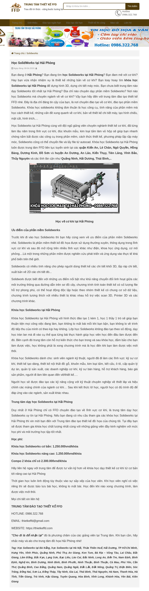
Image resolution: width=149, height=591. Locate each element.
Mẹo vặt (114, 22)
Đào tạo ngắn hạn (52, 22)
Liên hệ (128, 22)
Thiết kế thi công (96, 22)
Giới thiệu (32, 22)
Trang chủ (17, 22)
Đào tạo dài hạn (74, 22)
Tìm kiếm (132, 6)
